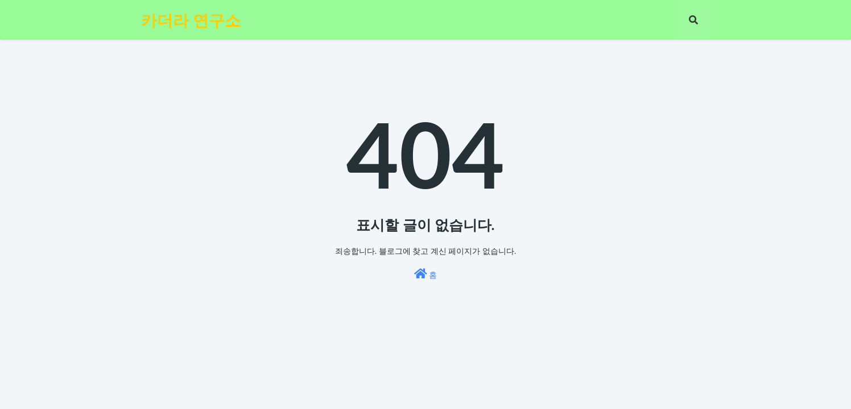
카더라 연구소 (191, 20)
